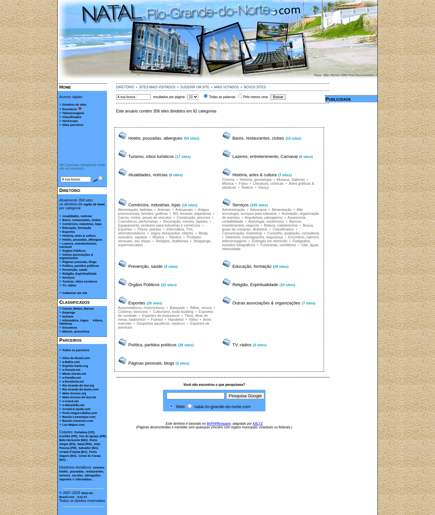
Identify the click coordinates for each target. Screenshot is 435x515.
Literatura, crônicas (268, 183)
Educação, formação (76, 228)
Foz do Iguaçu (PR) (92, 436)
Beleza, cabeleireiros (281, 225)
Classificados (71, 117)
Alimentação (282, 210)
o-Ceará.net (70, 401)
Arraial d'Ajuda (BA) (73, 452)
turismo (64, 475)
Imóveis (67, 316)
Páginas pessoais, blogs (79, 262)
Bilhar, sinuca (200, 308)
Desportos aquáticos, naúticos (161, 323)
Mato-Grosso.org (74, 393)
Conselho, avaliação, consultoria (293, 233)
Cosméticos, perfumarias (138, 221)
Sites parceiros (72, 125)
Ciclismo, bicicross (133, 312)
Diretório (69, 190)
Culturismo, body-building (173, 312)
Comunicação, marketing (242, 233)
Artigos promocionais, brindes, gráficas (163, 211)
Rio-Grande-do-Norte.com (80, 389)
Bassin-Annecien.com (77, 420)
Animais (163, 210)
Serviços (68, 277)
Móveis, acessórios (75, 331)
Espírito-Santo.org (75, 366)
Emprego (68, 312)
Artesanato (184, 210)
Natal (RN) (84, 444)
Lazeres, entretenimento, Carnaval (265, 156)
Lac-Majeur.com (73, 424)
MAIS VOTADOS (226, 87)
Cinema (228, 179)
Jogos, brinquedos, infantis (172, 233)
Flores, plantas (149, 229)
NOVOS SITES (255, 87)
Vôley (193, 319)
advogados (92, 475)
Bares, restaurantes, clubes (81, 220)
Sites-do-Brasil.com (76, 358)
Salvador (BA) (88, 448)
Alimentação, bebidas (135, 210)
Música (228, 183)
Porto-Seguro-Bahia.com (79, 413)
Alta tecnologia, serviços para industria (262, 211)
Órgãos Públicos (74, 250)
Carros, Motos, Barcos (78, 308)
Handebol (176, 319)
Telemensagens (73, 113)
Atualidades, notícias (77, 216)
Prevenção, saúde (74, 269)
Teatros (247, 187)
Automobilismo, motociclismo (141, 308)
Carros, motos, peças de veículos (145, 217)
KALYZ (82, 497)
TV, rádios (69, 285)
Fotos (243, 183)
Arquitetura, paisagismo (264, 217)
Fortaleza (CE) (84, 432)
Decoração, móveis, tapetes (185, 221)
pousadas (77, 471)
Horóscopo (70, 121)
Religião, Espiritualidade (79, 273)
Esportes (68, 231)
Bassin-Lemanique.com (78, 417)
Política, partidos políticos (80, 265)
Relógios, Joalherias (172, 241)
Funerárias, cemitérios (278, 245)
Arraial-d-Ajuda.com (76, 409)
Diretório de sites (74, 104)
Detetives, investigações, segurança (254, 237)
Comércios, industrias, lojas (81, 224)
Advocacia (258, 210)
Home (65, 87)
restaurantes (94, 471)
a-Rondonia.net (73, 381)
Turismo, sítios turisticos (79, 281)
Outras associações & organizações (76, 256)
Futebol (157, 319)
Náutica (175, 237)
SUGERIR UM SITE (194, 87)
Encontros (69, 109)
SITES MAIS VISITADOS (157, 87)
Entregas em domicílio (269, 241)
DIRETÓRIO (125, 87)
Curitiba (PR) (68, 436)
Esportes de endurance (160, 316)
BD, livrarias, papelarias (192, 213)
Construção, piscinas (193, 217)
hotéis (63, 471)
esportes (65, 479)
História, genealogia (255, 179)
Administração (233, 210)
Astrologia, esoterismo (266, 221)
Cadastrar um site (74, 293)
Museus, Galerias (291, 179)
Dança (263, 187)
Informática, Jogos (75, 320)
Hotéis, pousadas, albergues (82, 239)
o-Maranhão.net (73, 405)
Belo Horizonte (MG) (73, 440)
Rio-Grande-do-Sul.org (78, 385)
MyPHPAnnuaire (218, 423)
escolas (77, 475)
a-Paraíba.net (71, 377)
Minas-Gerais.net (74, 373)
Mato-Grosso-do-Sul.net (79, 397)
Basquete (177, 308)
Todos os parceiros (75, 350)
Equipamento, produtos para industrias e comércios (159, 225)
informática (84, 479)
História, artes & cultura (79, 235)
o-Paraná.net (71, 369)
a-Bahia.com (71, 362)
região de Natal (93, 204)
